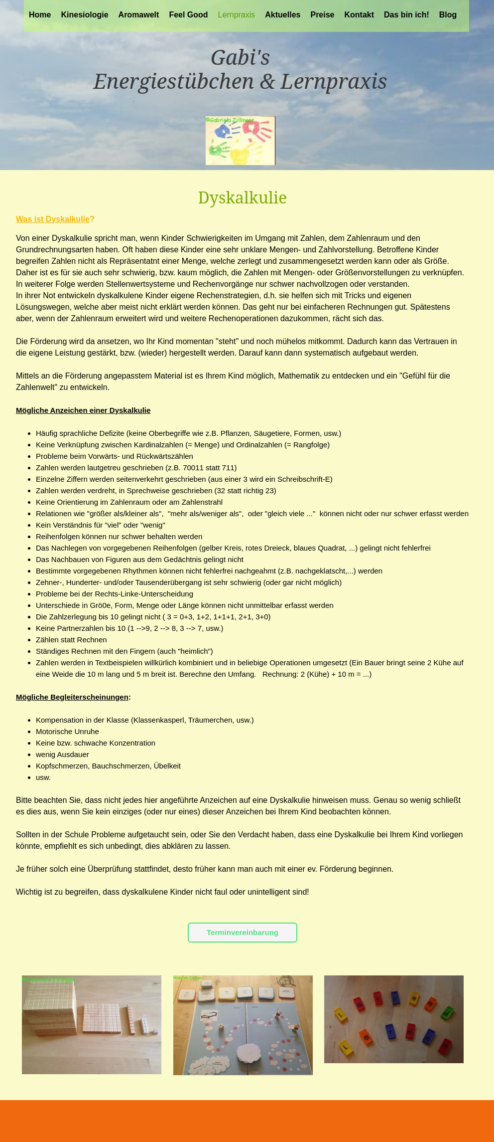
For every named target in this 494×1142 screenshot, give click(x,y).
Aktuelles (282, 14)
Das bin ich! (406, 14)
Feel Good (188, 14)
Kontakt (359, 14)
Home (40, 14)
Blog (448, 14)
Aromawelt (139, 14)
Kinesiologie (84, 14)
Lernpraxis (236, 14)
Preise (322, 14)
